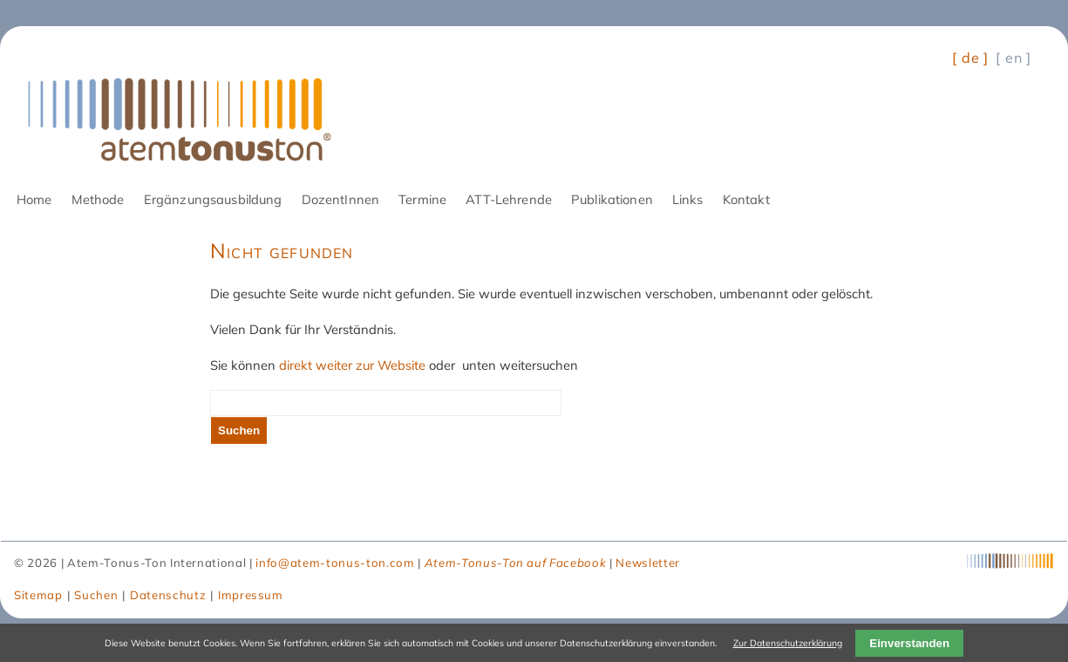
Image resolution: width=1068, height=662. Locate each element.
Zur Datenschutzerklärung (787, 643)
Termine (422, 199)
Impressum (250, 595)
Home (34, 199)
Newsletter (648, 563)
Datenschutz (168, 595)
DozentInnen (341, 199)
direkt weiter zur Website (352, 365)
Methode (98, 199)
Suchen (239, 430)
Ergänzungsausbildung (213, 199)
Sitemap (38, 595)
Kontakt (746, 199)
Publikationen (612, 199)
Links (688, 199)
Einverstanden (909, 643)
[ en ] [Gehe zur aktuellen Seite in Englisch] (1013, 57)
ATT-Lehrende (509, 199)
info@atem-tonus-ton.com (334, 563)
